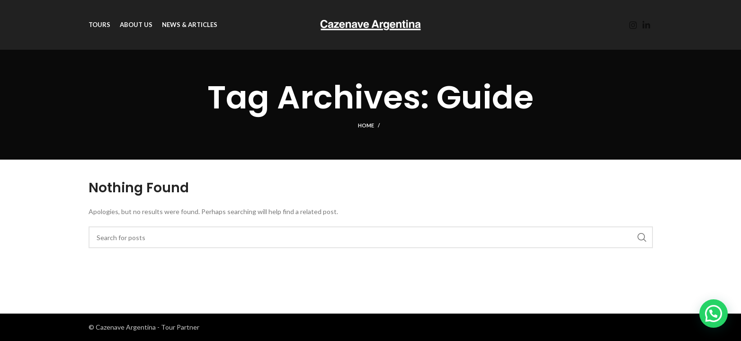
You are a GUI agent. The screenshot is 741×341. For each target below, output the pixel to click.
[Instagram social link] (633, 25)
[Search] (371, 237)
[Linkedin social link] (646, 25)
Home (366, 125)
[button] (713, 313)
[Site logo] (371, 24)
